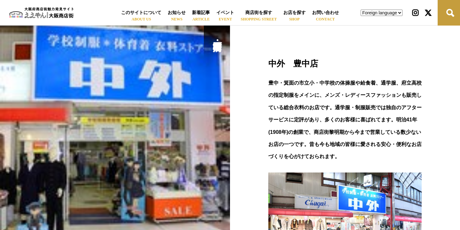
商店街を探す (258, 12)
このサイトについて (141, 12)
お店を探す (294, 12)
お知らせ (177, 12)
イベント (225, 12)
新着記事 (201, 12)
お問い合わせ (325, 12)
